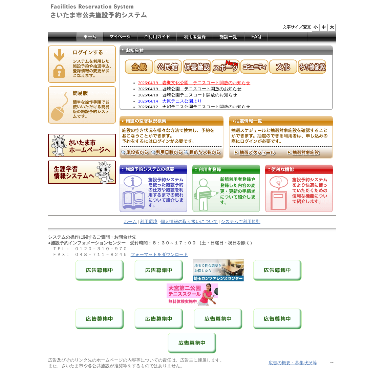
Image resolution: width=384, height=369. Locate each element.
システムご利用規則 (240, 221)
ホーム (130, 221)
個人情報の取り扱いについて (189, 221)
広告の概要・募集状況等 (293, 363)
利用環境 (148, 221)
